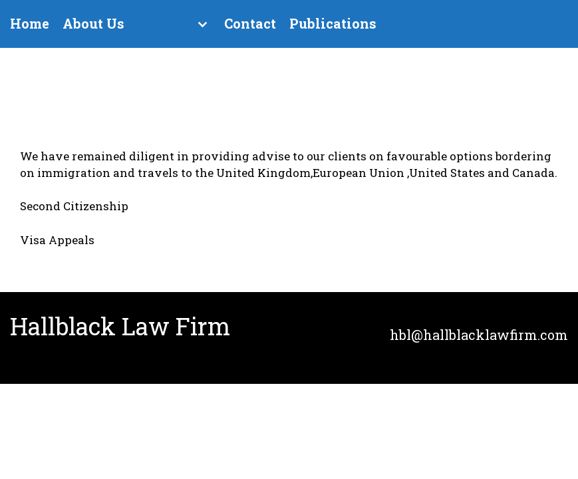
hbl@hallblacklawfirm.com (479, 334)
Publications (332, 23)
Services (167, 23)
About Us (93, 23)
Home (29, 23)
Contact (250, 23)
